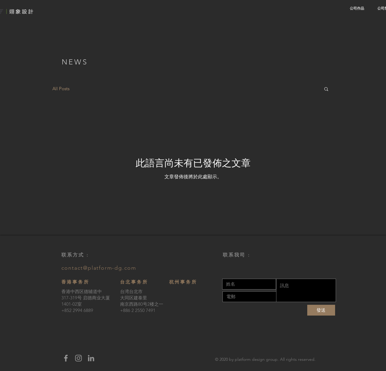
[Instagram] (78, 358)
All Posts (60, 88)
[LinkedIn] (91, 358)
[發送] (321, 310)
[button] (326, 89)
